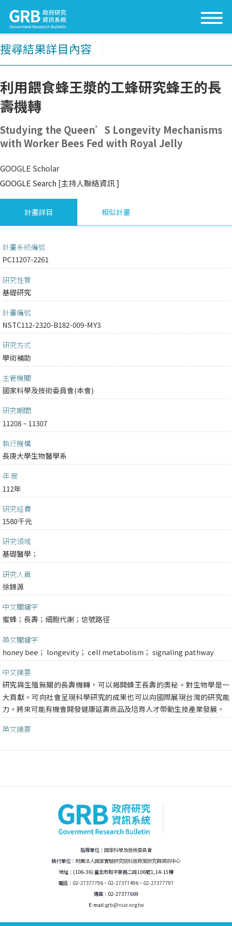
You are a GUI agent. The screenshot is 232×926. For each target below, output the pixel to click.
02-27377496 (123, 882)
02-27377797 (158, 882)
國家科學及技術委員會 (128, 849)
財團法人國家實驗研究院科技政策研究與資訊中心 (127, 860)
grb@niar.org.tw (124, 904)
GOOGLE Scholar (29, 168)
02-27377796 (88, 882)
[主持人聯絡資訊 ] (88, 183)
